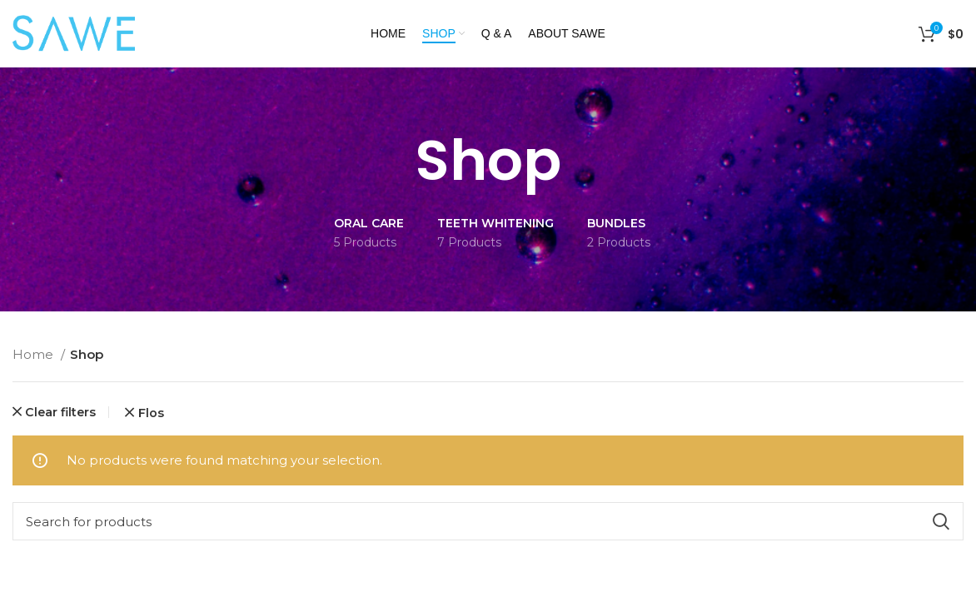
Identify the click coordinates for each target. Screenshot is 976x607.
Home (34, 354)
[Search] (488, 521)
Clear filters (60, 412)
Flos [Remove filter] (151, 413)
